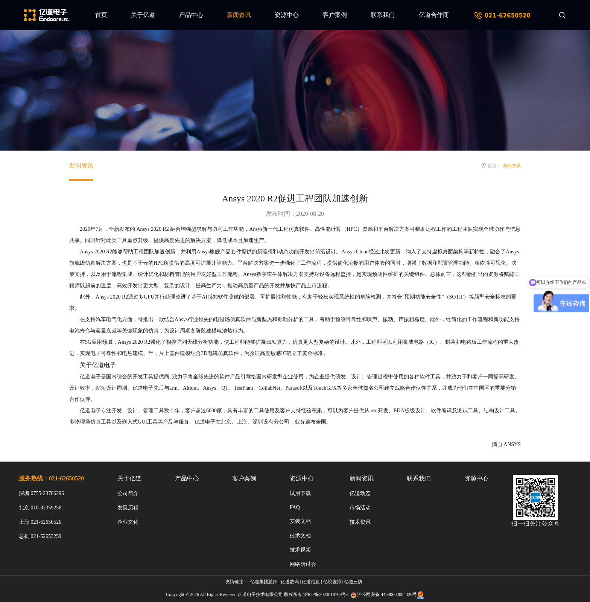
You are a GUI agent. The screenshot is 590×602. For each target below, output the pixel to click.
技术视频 (300, 550)
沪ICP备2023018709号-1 (326, 594)
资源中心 (287, 15)
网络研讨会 (303, 564)
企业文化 (127, 522)
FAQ (295, 507)
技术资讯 (360, 522)
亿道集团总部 (263, 581)
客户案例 (335, 15)
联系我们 (383, 15)
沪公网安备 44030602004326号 (387, 594)
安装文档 (300, 521)
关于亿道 (143, 15)
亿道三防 (353, 581)
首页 (101, 15)
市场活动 (360, 508)
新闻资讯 (239, 15)
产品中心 (191, 15)
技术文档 (300, 535)
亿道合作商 (434, 15)
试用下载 (300, 493)
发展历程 (127, 508)
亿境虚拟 (332, 581)
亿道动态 (360, 493)
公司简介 (127, 493)
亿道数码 (290, 581)
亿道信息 (311, 581)
